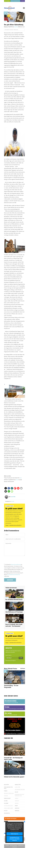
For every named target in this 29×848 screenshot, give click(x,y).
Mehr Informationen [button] (14, 831)
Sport (16, 805)
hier (21, 477)
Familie (5, 790)
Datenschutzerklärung (16, 564)
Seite (17, 479)
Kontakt (7, 845)
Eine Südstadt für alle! (8, 788)
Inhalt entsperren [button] (14, 833)
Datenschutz (20, 845)
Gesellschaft (7, 798)
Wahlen (16, 803)
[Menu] (24, 8)
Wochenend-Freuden (10, 660)
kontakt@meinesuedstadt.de (14, 574)
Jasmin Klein (16, 26)
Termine (14, 707)
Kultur (5, 810)
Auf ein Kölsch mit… (9, 805)
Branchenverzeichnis (11, 701)
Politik (6, 622)
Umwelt (5, 21)
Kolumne (6, 803)
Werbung (17, 810)
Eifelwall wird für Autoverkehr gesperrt (14, 777)
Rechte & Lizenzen (13, 845)
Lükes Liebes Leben (8, 808)
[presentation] (14, 560)
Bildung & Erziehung (9, 793)
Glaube (6, 800)
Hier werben (11, 714)
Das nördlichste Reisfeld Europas (14, 599)
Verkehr (17, 800)
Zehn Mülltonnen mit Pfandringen (14, 612)
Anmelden (20, 657)
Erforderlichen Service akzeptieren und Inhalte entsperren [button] (14, 839)
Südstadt (17, 808)
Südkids (6, 795)
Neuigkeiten (7, 813)
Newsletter (18, 784)
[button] (5, 488)
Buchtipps (6, 784)
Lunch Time (8, 655)
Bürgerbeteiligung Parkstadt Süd (19, 795)
